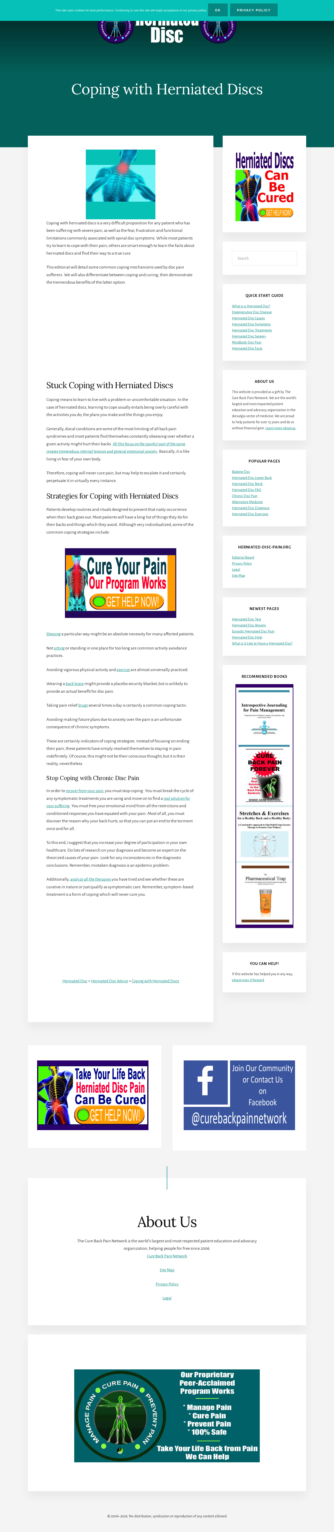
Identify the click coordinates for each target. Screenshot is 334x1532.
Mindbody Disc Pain (246, 342)
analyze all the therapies (92, 887)
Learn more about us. (280, 428)
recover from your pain (86, 798)
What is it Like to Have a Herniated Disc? (262, 643)
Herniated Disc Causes (248, 318)
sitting (59, 655)
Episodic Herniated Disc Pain (253, 631)
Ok (219, 10)
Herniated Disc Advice (108, 988)
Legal (236, 570)
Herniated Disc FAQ (246, 490)
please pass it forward (248, 980)
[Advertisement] (120, 325)
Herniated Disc (71, 988)
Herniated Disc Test (246, 619)
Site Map (238, 576)
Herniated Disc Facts (247, 348)
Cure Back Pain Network (167, 1256)
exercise (124, 677)
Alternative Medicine (247, 502)
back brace (75, 691)
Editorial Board (243, 558)
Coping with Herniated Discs (157, 988)
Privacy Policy (242, 564)
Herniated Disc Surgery (249, 336)
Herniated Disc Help (247, 637)
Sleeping (54, 634)
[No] (328, 10)
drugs (83, 713)
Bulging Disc (241, 472)
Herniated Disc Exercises (250, 514)
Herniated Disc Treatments (252, 330)
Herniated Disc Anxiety (249, 625)
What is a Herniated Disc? (251, 306)
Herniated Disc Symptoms (251, 324)
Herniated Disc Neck (247, 484)
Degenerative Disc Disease (252, 312)
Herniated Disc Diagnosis (251, 508)
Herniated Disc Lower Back (252, 478)
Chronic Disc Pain (244, 496)
